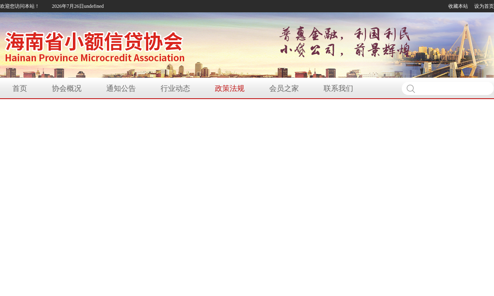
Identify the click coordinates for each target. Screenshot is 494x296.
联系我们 (338, 88)
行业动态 (175, 88)
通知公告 (121, 88)
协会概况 (67, 88)
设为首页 (484, 6)
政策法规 (230, 88)
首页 (19, 88)
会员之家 (284, 88)
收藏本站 (458, 6)
